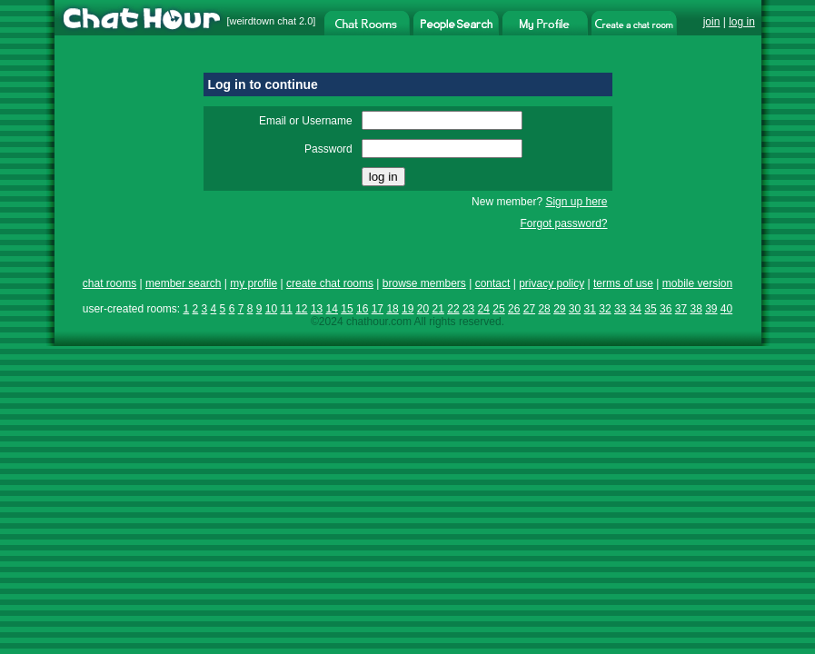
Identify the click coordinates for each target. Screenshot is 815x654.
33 (620, 308)
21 (438, 308)
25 (498, 308)
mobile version (697, 283)
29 (559, 308)
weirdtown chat (263, 20)
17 (377, 308)
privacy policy (551, 283)
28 (544, 308)
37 (681, 308)
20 (423, 308)
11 (286, 308)
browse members (424, 283)
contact (493, 283)
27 (529, 308)
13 (317, 308)
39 (711, 308)
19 (407, 308)
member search (183, 283)
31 (590, 308)
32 (605, 308)
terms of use (623, 283)
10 (271, 308)
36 (665, 308)
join (712, 21)
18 (392, 308)
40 (726, 308)
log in (742, 21)
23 (468, 308)
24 (484, 308)
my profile (253, 283)
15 (347, 308)
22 (453, 308)
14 (332, 308)
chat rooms (109, 283)
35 (650, 308)
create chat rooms (329, 283)
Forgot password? (563, 223)
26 (514, 308)
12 (301, 308)
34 (635, 308)
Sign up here (576, 201)
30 (575, 308)
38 (695, 308)
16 (362, 308)
